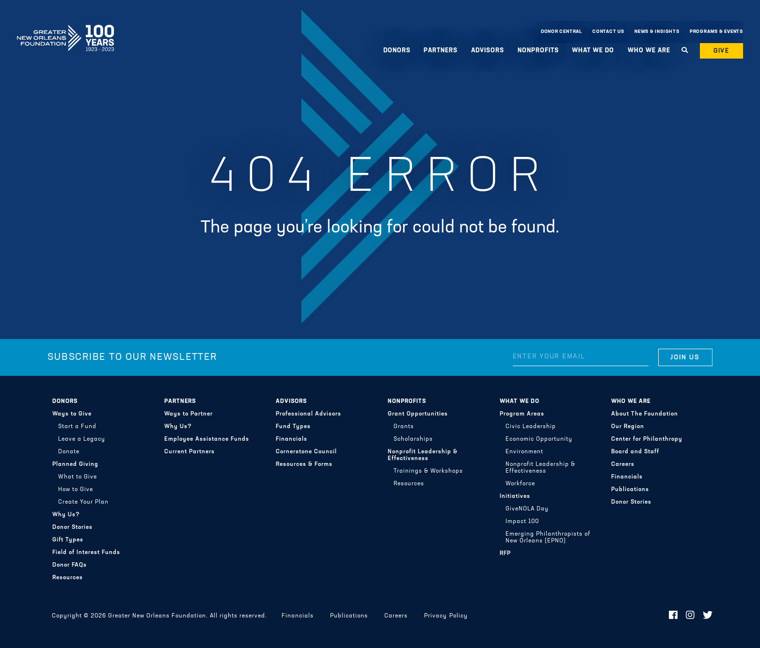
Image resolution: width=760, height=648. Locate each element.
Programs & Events (716, 31)
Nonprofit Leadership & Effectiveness (423, 455)
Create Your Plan (83, 502)
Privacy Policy (445, 616)
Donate (68, 452)
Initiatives (515, 496)
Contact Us (608, 31)
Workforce (520, 484)
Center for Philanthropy (646, 439)
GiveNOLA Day (527, 509)
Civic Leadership (531, 427)
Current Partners (189, 452)
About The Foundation (644, 414)
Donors (397, 50)
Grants (404, 427)
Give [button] (721, 51)
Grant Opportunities (418, 414)
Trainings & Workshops (428, 471)
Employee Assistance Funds (206, 439)
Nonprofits (538, 50)
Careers (622, 464)
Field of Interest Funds (86, 552)
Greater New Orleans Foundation (65, 29)
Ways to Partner (188, 414)
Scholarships (413, 439)
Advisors (487, 50)
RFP (505, 553)
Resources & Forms (304, 464)
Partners (441, 50)
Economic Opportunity (539, 439)
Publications (630, 490)
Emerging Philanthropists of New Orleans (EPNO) (548, 537)
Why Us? (66, 515)
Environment (524, 452)
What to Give (77, 477)
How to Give (75, 490)
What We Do (593, 50)
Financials (291, 439)
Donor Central (561, 31)
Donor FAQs (69, 565)
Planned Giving (75, 464)
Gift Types (67, 540)
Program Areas (522, 414)
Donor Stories (72, 527)
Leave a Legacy (81, 439)
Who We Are (649, 50)
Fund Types (293, 427)
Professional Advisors (308, 414)
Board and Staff (635, 452)
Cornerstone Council (306, 452)
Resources (67, 578)
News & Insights (657, 31)
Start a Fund (77, 427)
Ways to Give (72, 414)
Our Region (627, 427)
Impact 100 (522, 522)
